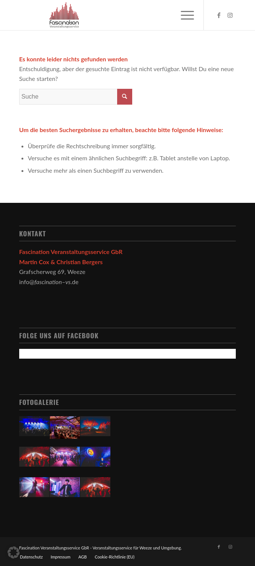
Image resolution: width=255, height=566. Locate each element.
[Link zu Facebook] (218, 15)
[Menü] (183, 15)
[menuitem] (31, 557)
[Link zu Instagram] (230, 15)
